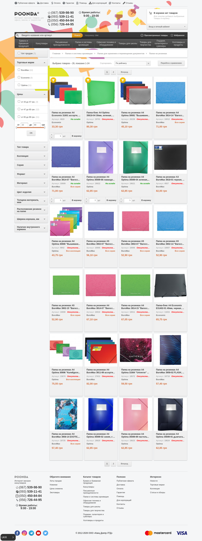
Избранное (179, 35)
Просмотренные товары (156, 35)
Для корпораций (99, 3)
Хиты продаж (56, 481)
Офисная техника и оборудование (92, 502)
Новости (154, 481)
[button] (8, 537)
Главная (57, 53)
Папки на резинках (158, 53)
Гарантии (70, 3)
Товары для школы (91, 507)
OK (31, 133)
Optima (26, 85)
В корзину (77, 136)
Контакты (116, 3)
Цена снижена (56, 489)
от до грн (31, 129)
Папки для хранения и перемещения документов (120, 53)
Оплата (57, 3)
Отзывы (129, 3)
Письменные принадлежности (90, 492)
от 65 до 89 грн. (30, 117)
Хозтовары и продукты (93, 520)
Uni (96, 35)
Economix (27, 78)
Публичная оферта (26, 3)
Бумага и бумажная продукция (92, 482)
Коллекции (155, 489)
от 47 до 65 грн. (30, 109)
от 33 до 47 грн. (29, 102)
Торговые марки (157, 485)
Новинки (53, 485)
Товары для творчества (93, 510)
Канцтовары (88, 487)
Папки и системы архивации (78, 53)
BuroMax (27, 70)
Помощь (83, 3)
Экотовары (55, 492)
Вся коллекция (73, 251)
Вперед (124, 72)
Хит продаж (28, 53)
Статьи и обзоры (157, 492)
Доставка (44, 3)
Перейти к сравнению (171, 63)
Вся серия (180, 122)
